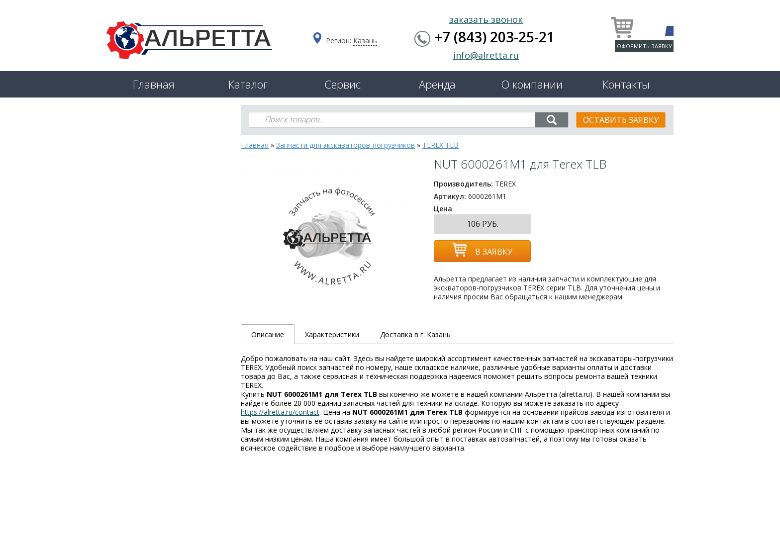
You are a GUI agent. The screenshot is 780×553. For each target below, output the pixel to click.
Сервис (342, 84)
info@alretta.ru (486, 55)
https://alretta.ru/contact (280, 412)
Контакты (626, 84)
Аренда (437, 84)
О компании (532, 84)
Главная (154, 84)
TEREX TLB (440, 145)
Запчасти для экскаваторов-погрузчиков (345, 145)
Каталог (248, 84)
